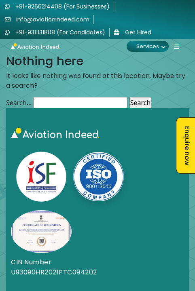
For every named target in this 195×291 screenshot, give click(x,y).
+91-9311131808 (55, 32)
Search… (19, 102)
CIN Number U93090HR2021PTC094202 (54, 267)
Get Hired (132, 32)
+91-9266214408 (57, 6)
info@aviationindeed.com (47, 19)
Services (147, 46)
